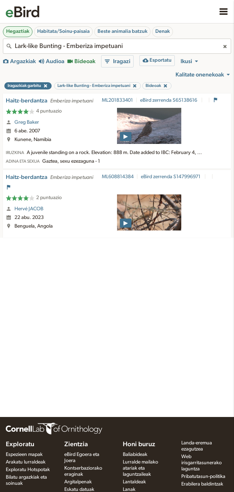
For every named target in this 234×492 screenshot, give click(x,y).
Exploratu (20, 444)
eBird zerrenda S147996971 (171, 176)
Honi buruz (139, 444)
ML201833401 (117, 100)
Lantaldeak (134, 481)
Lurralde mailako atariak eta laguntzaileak (140, 468)
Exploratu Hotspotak (28, 469)
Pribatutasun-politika (203, 476)
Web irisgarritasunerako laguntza (201, 462)
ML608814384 (118, 176)
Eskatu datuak (79, 489)
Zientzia (76, 444)
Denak (162, 31)
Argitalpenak (78, 481)
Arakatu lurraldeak (26, 462)
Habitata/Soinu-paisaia (63, 31)
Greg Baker (26, 122)
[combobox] (117, 46)
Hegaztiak (17, 31)
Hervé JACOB (28, 208)
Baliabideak (135, 454)
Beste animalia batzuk (122, 31)
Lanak (129, 489)
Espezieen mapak (24, 454)
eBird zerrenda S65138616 (169, 100)
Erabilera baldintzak (202, 484)
